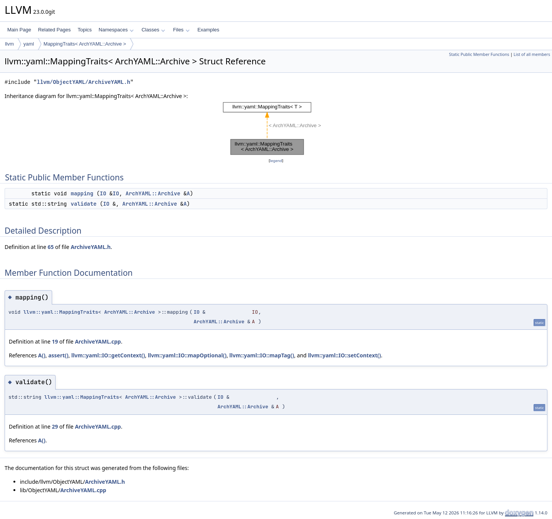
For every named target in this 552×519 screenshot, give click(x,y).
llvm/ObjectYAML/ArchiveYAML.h (83, 82)
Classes (153, 30)
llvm (9, 44)
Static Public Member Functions (479, 54)
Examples (208, 30)
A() (41, 355)
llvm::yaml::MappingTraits (60, 312)
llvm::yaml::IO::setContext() (344, 355)
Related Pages (54, 30)
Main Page (19, 30)
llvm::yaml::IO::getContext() (108, 355)
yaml (28, 44)
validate (84, 203)
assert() (58, 355)
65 (51, 246)
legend (276, 160)
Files (181, 30)
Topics (84, 30)
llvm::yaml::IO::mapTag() (261, 355)
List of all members (532, 54)
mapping (82, 193)
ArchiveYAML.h (90, 246)
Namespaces (116, 30)
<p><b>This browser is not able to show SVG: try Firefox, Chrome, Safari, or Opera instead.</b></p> (276, 128)
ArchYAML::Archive (152, 193)
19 (55, 341)
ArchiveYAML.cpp (98, 341)
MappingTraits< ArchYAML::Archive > (85, 44)
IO (103, 193)
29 (55, 426)
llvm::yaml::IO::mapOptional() (187, 355)
